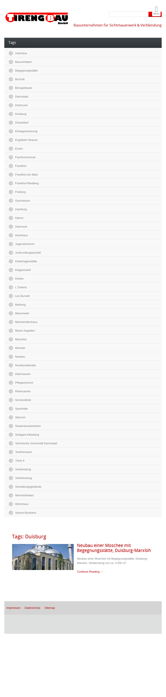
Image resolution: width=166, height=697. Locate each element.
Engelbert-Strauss (26, 140)
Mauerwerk (22, 313)
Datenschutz (32, 607)
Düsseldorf (22, 122)
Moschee (21, 339)
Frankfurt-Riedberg (27, 183)
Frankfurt (20, 166)
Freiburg (20, 192)
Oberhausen (23, 374)
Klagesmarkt (23, 270)
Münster (20, 348)
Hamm (19, 218)
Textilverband (23, 452)
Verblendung (23, 469)
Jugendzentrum (25, 244)
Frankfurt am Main (26, 174)
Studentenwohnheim (28, 426)
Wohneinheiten (24, 495)
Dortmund (21, 105)
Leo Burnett (22, 296)
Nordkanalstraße (25, 365)
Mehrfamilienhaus (26, 322)
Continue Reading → (90, 571)
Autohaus (21, 53)
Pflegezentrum (24, 382)
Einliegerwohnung (26, 131)
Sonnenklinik (23, 400)
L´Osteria (21, 287)
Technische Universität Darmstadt (36, 443)
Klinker (19, 278)
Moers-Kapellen (25, 330)
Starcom (20, 417)
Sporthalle (21, 408)
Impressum (13, 607)
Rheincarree (22, 391)
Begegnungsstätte (26, 70)
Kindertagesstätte (26, 261)
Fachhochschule (25, 157)
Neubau (20, 356)
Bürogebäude (23, 88)
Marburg (20, 304)
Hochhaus (21, 235)
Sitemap (50, 607)
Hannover (21, 226)
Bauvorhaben (23, 62)
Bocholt (19, 79)
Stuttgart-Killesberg (27, 434)
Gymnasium (22, 200)
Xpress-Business (25, 512)
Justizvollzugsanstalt (28, 252)
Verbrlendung (23, 478)
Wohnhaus (22, 504)
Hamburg (21, 209)
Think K (20, 460)
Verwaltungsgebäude (28, 486)
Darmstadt (21, 96)
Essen (19, 148)
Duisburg (20, 114)
